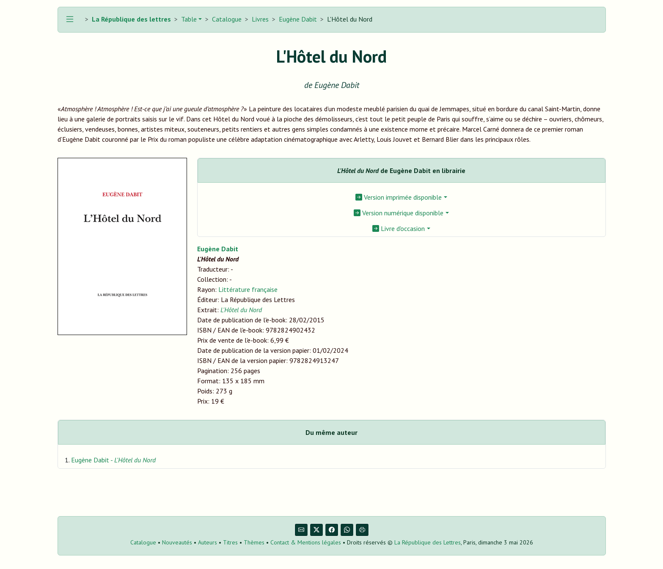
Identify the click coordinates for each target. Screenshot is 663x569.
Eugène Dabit (298, 19)
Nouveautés (177, 542)
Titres (230, 542)
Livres (260, 19)
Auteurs (207, 542)
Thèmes (254, 542)
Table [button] (188, 19)
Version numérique (398, 213)
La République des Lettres (427, 542)
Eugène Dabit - (113, 460)
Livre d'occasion (398, 228)
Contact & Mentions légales (305, 542)
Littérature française (248, 289)
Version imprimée (398, 197)
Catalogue (227, 19)
